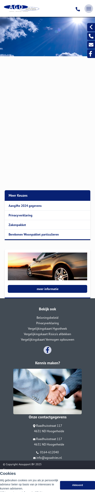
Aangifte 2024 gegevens (25, 206)
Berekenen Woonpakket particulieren (34, 234)
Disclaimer (9, 475)
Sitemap (8, 469)
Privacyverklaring (20, 215)
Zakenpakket (17, 225)
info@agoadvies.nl (47, 457)
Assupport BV (27, 464)
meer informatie (47, 289)
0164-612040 (47, 452)
